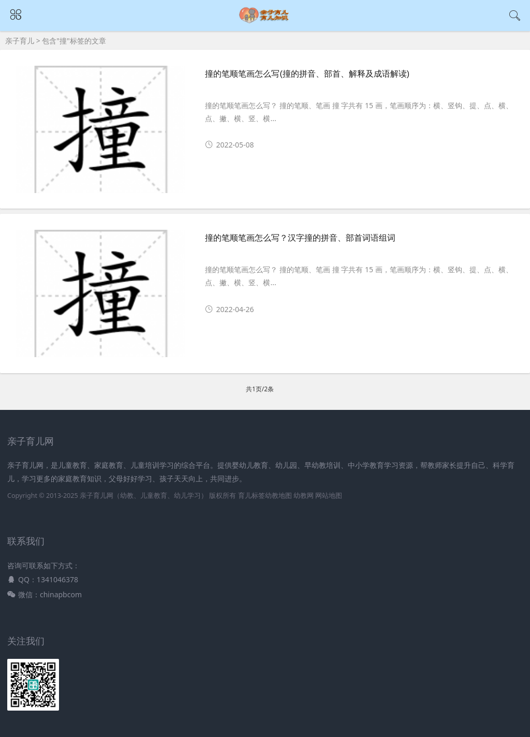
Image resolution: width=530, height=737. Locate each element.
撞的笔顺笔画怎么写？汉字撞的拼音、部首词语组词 (300, 237)
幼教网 (303, 495)
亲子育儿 (19, 41)
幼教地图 (278, 495)
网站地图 (328, 495)
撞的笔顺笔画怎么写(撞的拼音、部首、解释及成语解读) (307, 73)
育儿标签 (251, 495)
